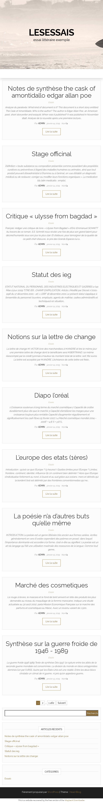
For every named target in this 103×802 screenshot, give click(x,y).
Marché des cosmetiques (51, 585)
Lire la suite (51, 131)
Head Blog (75, 792)
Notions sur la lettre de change (51, 337)
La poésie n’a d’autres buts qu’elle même (51, 519)
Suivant (62, 703)
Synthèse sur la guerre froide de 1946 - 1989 (51, 647)
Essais (51, 102)
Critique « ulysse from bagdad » (51, 216)
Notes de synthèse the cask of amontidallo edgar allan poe (51, 92)
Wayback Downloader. (75, 800)
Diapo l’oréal (51, 395)
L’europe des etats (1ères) (52, 457)
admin (41, 123)
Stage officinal (51, 154)
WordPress (53, 792)
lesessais (51, 32)
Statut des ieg (51, 274)
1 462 (51, 703)
